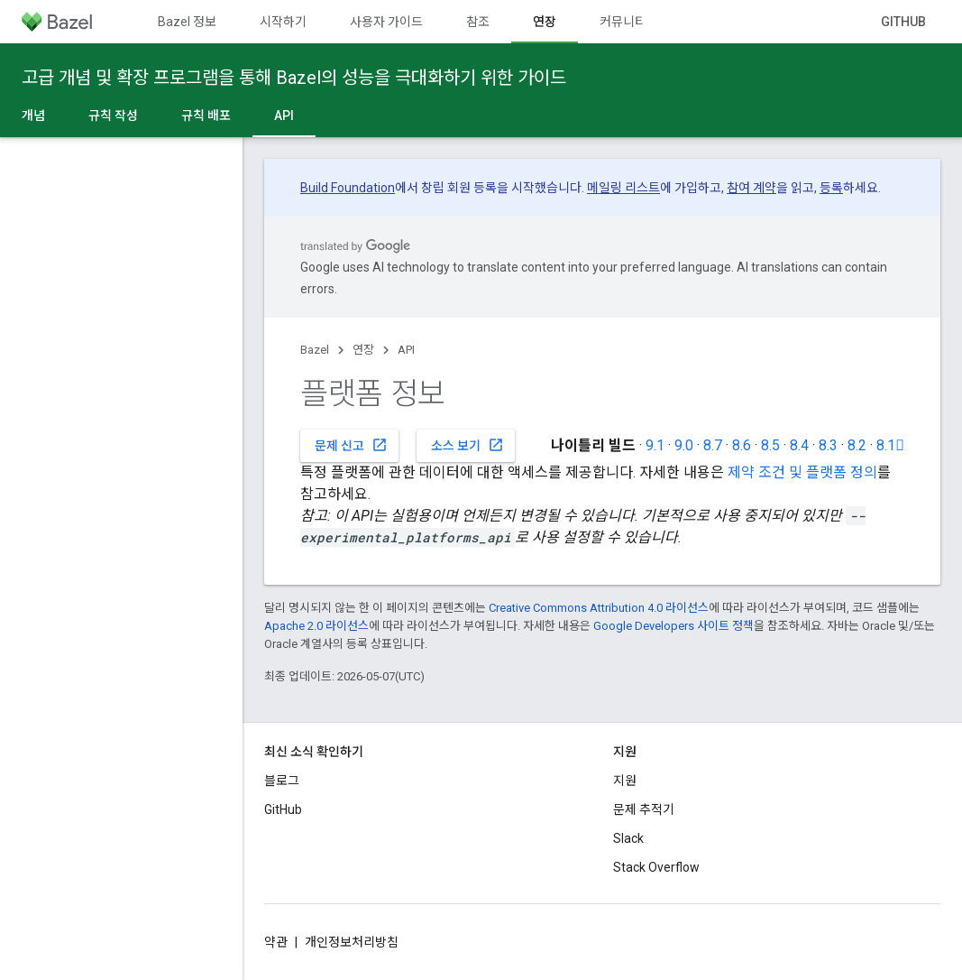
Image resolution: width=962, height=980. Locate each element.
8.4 (799, 445)
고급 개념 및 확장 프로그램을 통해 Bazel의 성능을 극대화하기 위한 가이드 (294, 77)
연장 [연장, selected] (544, 21)
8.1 (890, 445)
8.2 (856, 445)
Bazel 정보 (187, 21)
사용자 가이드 (386, 21)
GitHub (903, 21)
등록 (831, 187)
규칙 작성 (113, 115)
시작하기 (283, 21)
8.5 (770, 445)
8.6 (741, 445)
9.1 (655, 445)
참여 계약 (751, 187)
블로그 (281, 780)
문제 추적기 (643, 809)
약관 (276, 942)
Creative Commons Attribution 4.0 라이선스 (599, 608)
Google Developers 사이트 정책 (673, 626)
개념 (33, 115)
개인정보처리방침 (352, 942)
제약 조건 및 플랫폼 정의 (802, 472)
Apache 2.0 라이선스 (316, 626)
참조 (478, 21)
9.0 (683, 445)
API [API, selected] (284, 115)
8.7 (712, 445)
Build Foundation (347, 187)
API (406, 349)
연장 (363, 349)
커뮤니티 (623, 21)
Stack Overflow (656, 867)
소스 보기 (467, 445)
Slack (628, 838)
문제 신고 (351, 445)
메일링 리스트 (623, 187)
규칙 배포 (206, 115)
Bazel (314, 349)
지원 (625, 780)
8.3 (828, 445)
